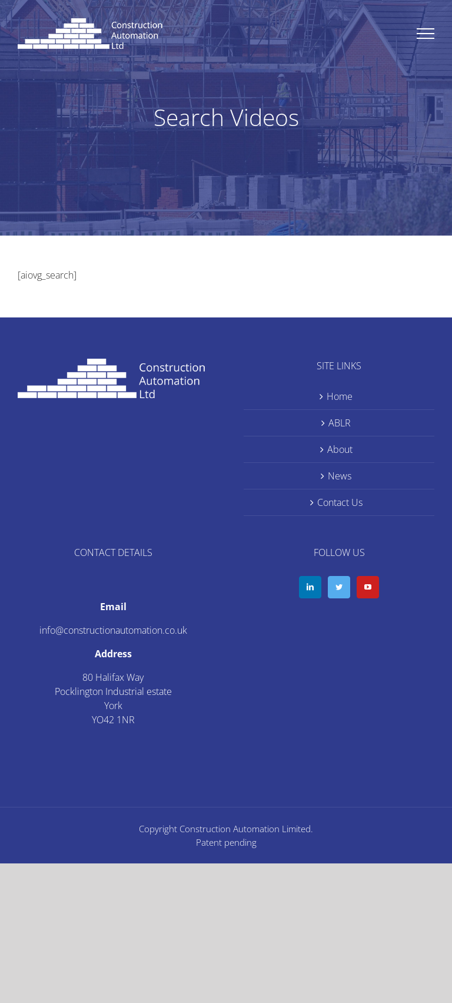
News (339, 475)
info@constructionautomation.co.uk (113, 630)
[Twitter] (339, 587)
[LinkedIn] (310, 587)
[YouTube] (368, 587)
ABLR (339, 422)
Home (340, 396)
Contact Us (340, 502)
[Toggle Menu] (426, 33)
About (340, 449)
